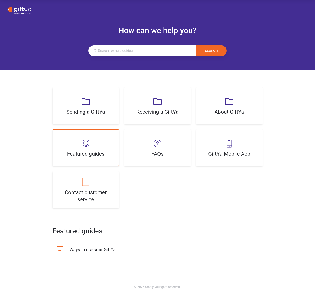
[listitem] (85, 105)
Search (211, 50)
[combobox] (142, 50)
